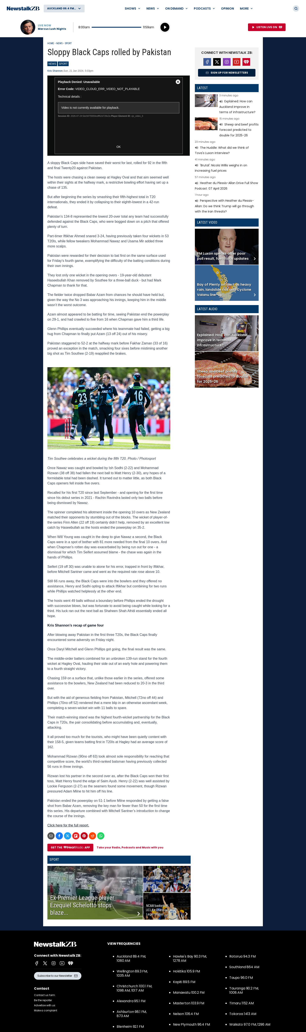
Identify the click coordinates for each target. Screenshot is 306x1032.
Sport (68, 43)
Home (50, 43)
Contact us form (44, 995)
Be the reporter (43, 1000)
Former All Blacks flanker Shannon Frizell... (157, 882)
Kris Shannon (55, 70)
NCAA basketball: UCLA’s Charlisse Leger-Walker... (157, 910)
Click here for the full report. (68, 825)
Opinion (227, 8)
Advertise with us (44, 1005)
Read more (227, 104)
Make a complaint (45, 1010)
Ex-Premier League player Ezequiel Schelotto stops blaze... (82, 905)
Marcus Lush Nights (52, 29)
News (59, 43)
